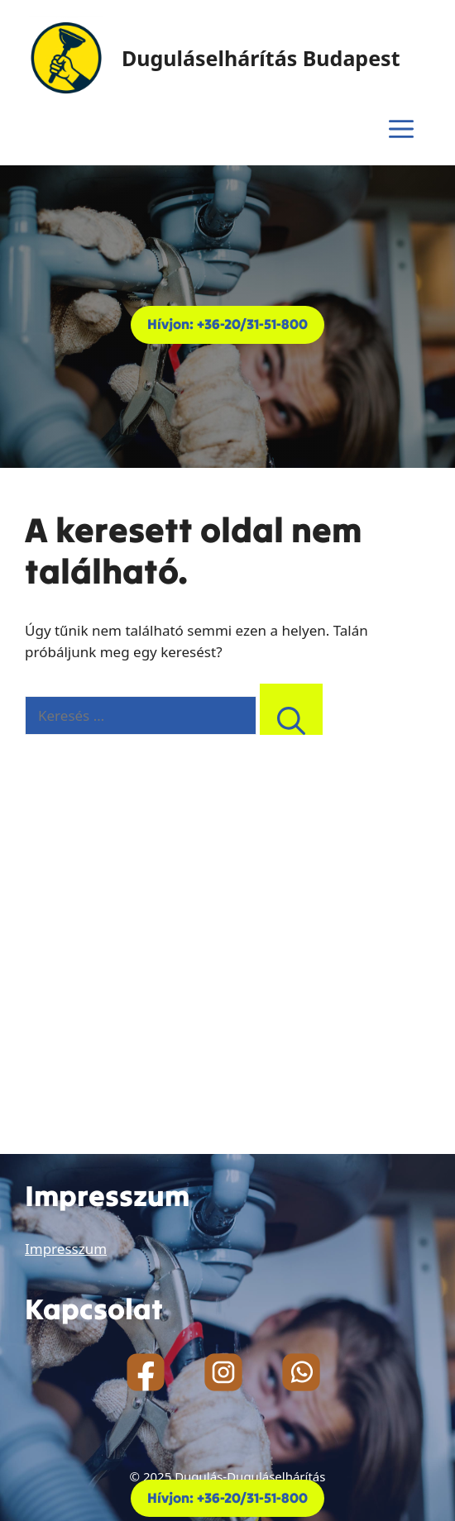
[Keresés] (291, 710)
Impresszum (66, 1248)
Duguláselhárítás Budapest (261, 58)
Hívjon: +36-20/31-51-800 (227, 324)
